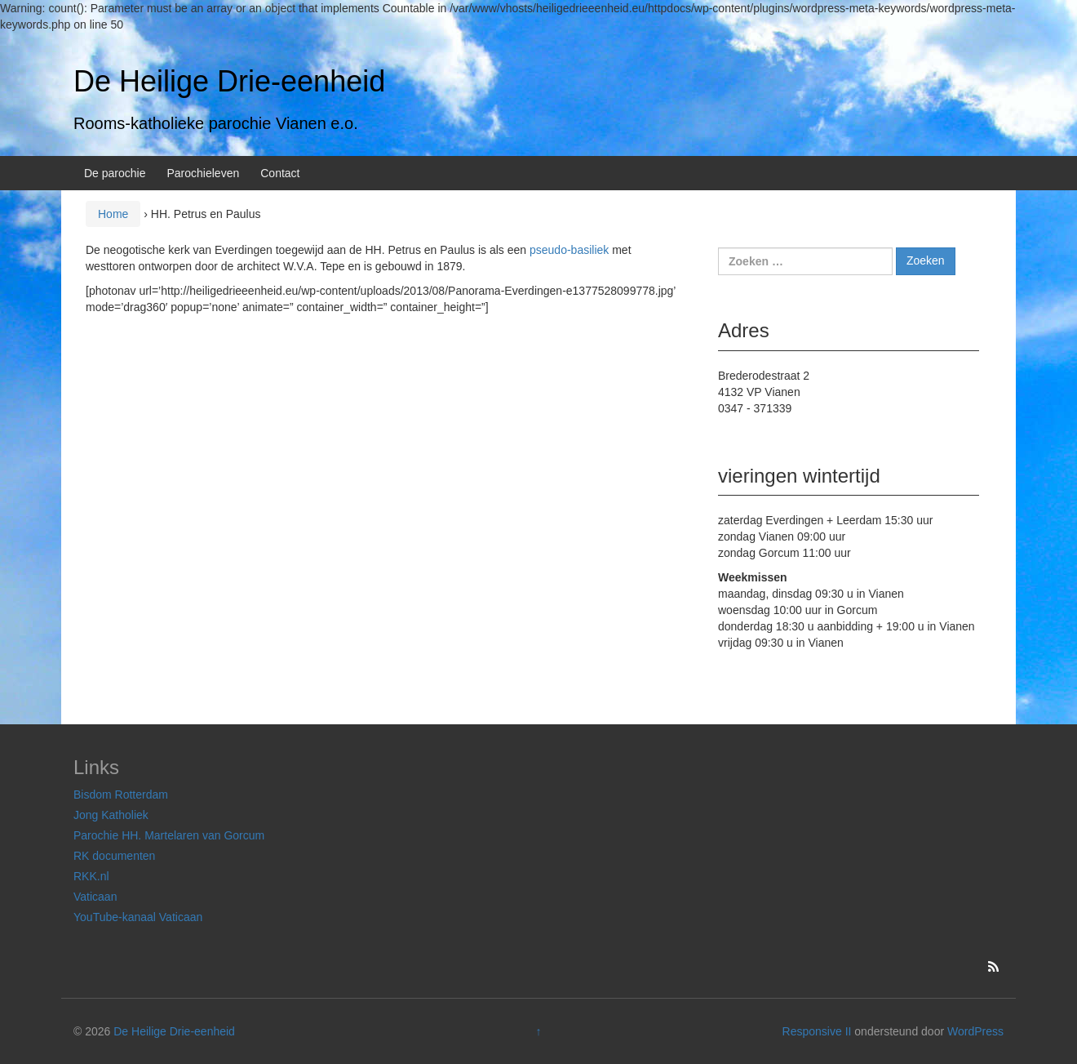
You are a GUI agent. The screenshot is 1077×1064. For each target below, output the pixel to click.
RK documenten (114, 855)
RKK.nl (91, 876)
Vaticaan (95, 896)
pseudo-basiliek (569, 249)
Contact (279, 173)
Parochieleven (203, 173)
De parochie (115, 173)
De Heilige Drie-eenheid (229, 81)
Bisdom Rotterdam (120, 794)
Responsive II (817, 1031)
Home (113, 213)
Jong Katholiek (110, 814)
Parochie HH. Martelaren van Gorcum (168, 835)
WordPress (975, 1031)
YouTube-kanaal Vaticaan (137, 917)
